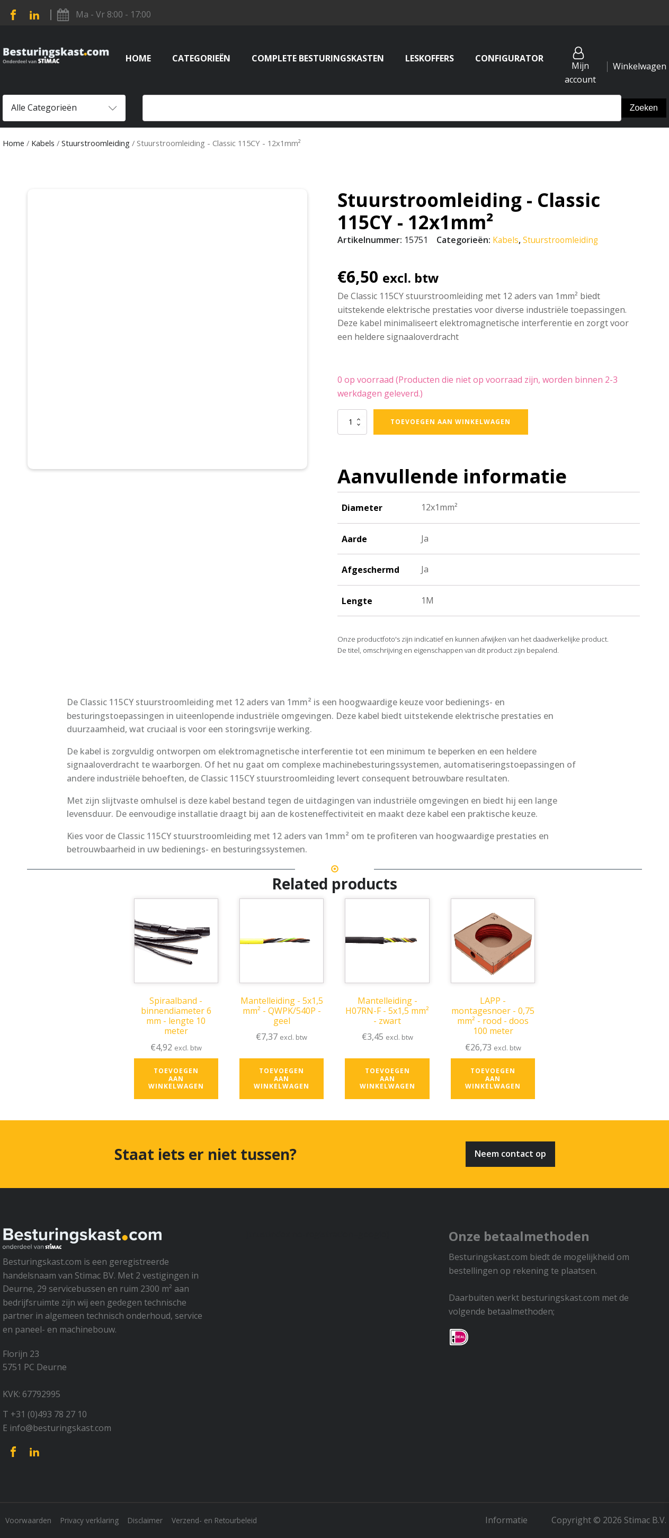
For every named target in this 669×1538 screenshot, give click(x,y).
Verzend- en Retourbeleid (239, 1520)
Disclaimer (161, 1520)
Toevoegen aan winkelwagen (450, 421)
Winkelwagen (639, 66)
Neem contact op (510, 1153)
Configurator (509, 58)
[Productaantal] (352, 421)
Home (138, 58)
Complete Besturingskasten (318, 58)
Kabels (43, 143)
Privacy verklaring (98, 1520)
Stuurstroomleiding (95, 143)
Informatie (515, 1520)
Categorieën (201, 58)
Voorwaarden (30, 1520)
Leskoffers (429, 58)
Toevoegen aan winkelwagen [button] (176, 1078)
